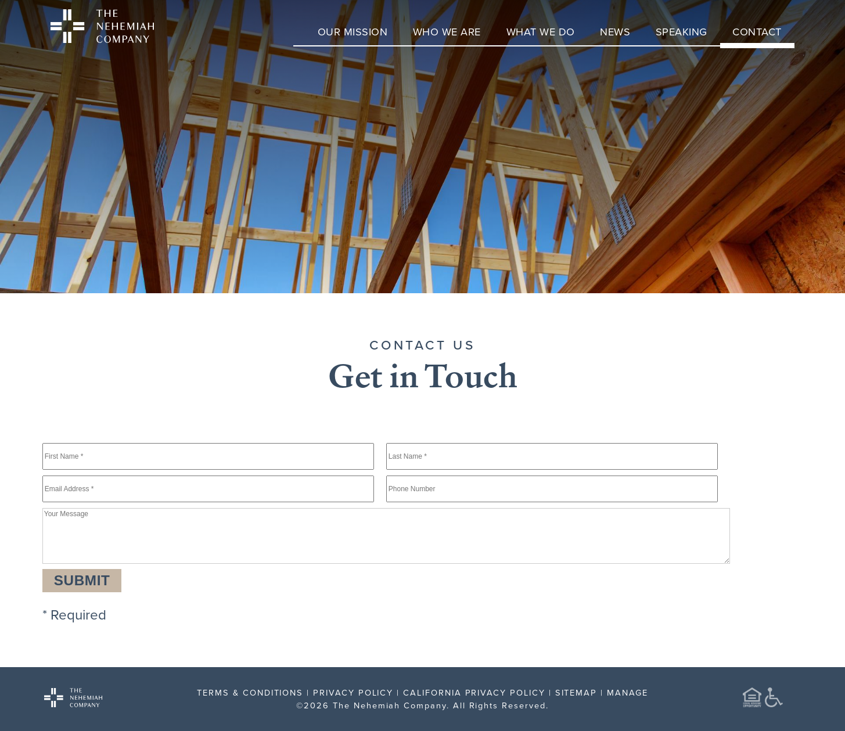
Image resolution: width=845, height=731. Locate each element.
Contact (757, 31)
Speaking (681, 31)
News (615, 31)
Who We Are (447, 31)
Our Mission (353, 31)
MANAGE (627, 692)
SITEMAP (576, 692)
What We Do (540, 31)
